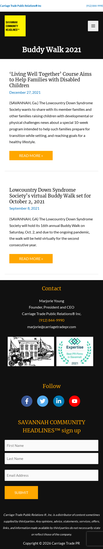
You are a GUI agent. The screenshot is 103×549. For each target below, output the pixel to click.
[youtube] (75, 401)
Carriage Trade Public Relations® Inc (20, 5)
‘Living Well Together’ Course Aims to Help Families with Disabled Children (50, 79)
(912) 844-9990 (94, 5)
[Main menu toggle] (93, 26)
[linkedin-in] (60, 401)
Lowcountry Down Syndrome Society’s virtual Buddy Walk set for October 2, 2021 (50, 195)
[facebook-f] (28, 401)
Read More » (31, 156)
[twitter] (44, 401)
